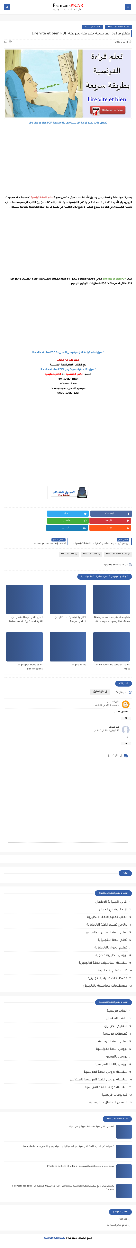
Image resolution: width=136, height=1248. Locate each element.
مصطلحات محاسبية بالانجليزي (105, 986)
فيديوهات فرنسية (115, 1095)
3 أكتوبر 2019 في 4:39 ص (106, 705)
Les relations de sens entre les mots (112, 667)
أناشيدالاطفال (117, 1019)
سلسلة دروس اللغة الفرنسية (106, 1072)
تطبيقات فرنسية (115, 1034)
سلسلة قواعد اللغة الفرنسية (106, 1087)
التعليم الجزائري (116, 1026)
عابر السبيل (113, 702)
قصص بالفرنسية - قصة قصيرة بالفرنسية (91, 1127)
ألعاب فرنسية (117, 1011)
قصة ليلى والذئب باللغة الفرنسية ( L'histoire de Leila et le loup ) (80, 1166)
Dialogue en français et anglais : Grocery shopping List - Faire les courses (112, 619)
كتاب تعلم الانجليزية (113, 971)
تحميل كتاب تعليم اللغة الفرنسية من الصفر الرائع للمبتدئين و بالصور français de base (68, 1146)
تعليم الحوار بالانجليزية (111, 948)
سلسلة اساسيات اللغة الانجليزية (103, 963)
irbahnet (122, 1219)
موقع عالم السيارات (117, 1225)
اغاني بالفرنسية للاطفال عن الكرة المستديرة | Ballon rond (26, 619)
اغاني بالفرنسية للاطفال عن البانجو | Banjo (70, 619)
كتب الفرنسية (92, 27)
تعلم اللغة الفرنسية (118, 27)
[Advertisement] (68, 160)
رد (126, 718)
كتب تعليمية (69, 554)
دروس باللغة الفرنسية (111, 1064)
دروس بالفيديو (117, 1057)
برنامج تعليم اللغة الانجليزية (107, 925)
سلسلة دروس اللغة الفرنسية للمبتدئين (99, 1080)
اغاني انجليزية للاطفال (111, 902)
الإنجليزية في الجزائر (113, 909)
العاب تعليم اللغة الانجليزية (107, 917)
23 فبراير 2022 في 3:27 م (107, 731)
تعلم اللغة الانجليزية (113, 940)
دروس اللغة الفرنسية (112, 1049)
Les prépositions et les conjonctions (30, 667)
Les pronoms (78, 665)
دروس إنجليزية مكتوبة (111, 955)
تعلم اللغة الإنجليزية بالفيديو (107, 932)
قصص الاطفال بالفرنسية (108, 1103)
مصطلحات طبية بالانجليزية (108, 978)
